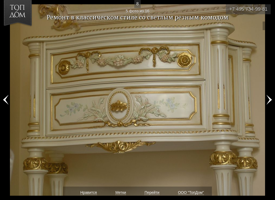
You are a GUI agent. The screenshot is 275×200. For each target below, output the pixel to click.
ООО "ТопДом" (191, 192)
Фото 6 (269, 100)
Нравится (88, 192)
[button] (24, 35)
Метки (120, 192)
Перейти (151, 192)
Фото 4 (6, 100)
